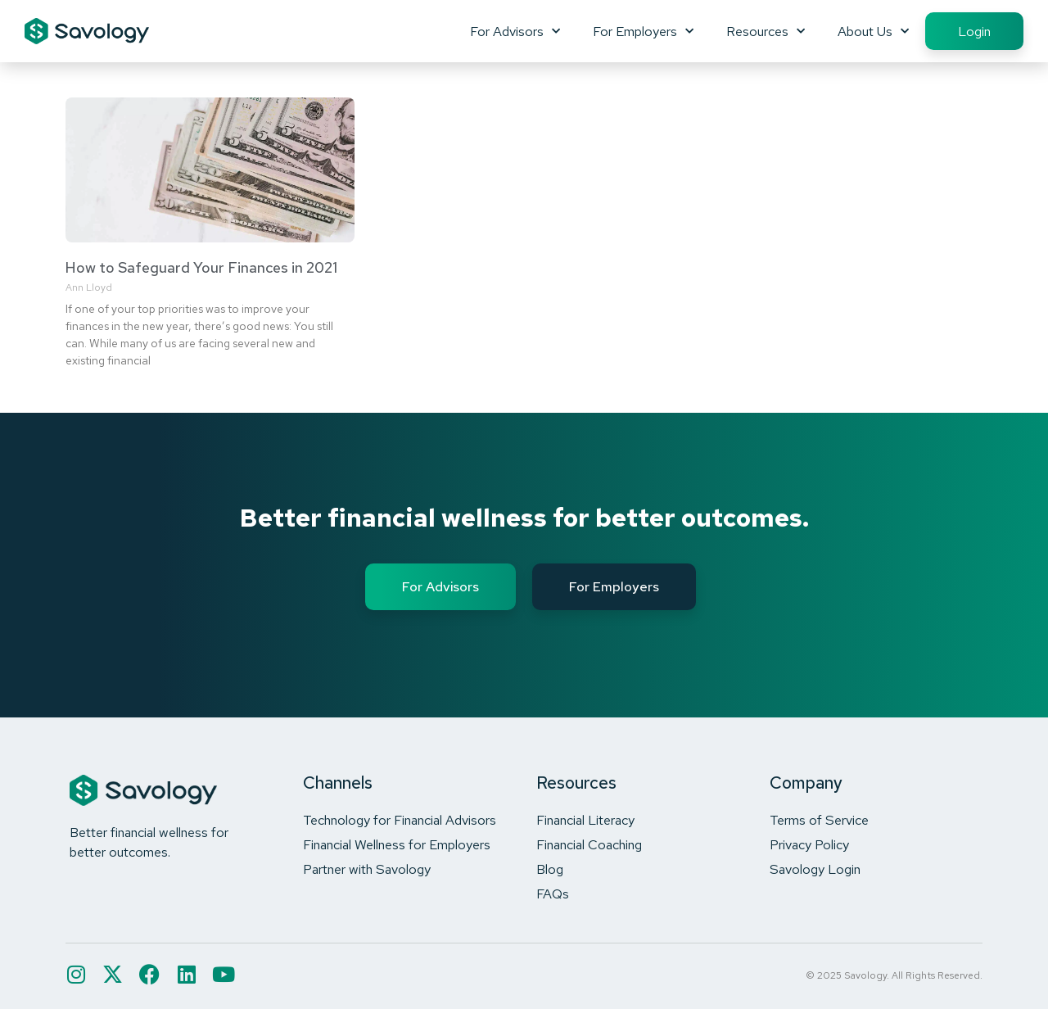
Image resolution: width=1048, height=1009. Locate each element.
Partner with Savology (367, 869)
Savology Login (815, 869)
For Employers (643, 31)
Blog (549, 869)
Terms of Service (819, 820)
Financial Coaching (589, 844)
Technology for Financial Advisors (399, 820)
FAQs (552, 894)
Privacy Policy (809, 844)
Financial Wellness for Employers (396, 844)
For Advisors (515, 31)
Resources (765, 31)
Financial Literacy (585, 820)
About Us (873, 31)
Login (974, 31)
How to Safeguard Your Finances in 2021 (201, 267)
